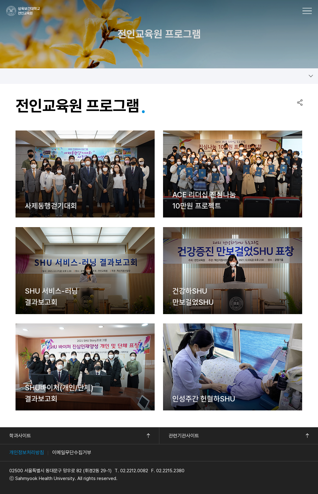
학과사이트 (20, 436)
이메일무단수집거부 (71, 452)
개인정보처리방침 (26, 452)
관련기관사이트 (184, 436)
